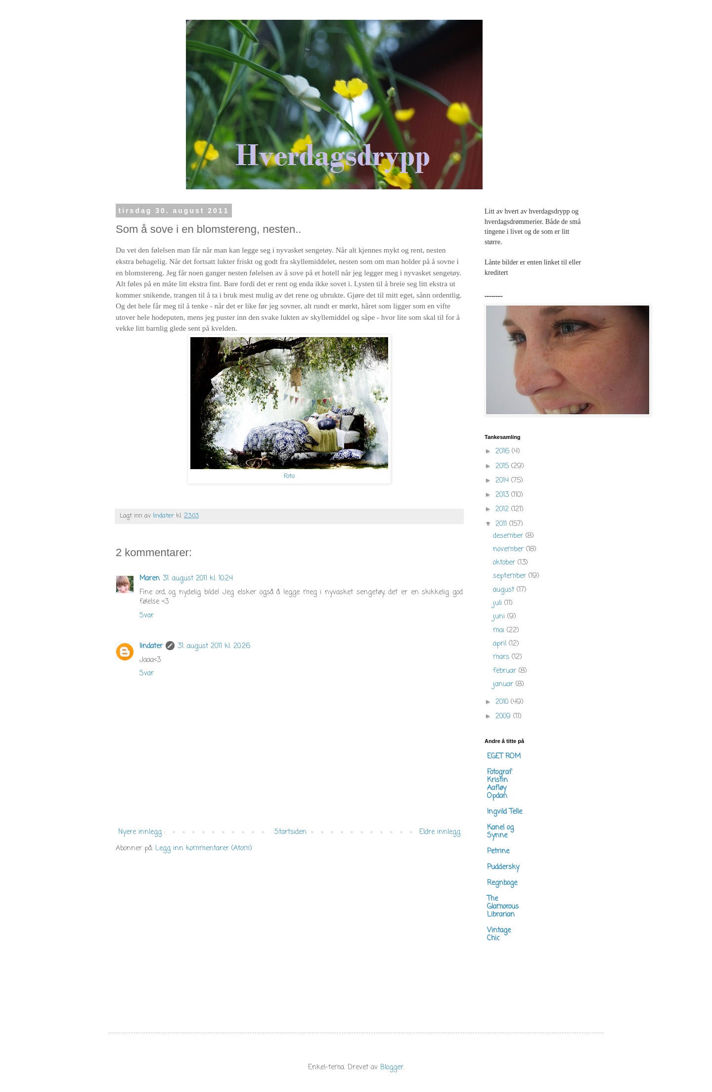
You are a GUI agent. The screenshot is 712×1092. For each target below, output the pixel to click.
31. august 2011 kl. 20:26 (214, 646)
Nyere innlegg (140, 832)
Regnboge (502, 883)
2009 (504, 716)
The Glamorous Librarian (503, 907)
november (509, 549)
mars (502, 657)
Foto (289, 476)
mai (500, 630)
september (511, 576)
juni (500, 617)
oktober (505, 563)
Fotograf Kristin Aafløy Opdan (499, 784)
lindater (151, 646)
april (501, 644)
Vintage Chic (499, 934)
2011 (502, 524)
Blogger (391, 1067)
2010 (503, 702)
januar (504, 684)
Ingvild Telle (504, 812)
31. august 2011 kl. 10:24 (198, 578)
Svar (146, 616)
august (505, 590)
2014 (503, 481)
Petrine (498, 851)
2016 (503, 451)
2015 (503, 466)
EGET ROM (504, 756)
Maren (149, 578)
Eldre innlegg (439, 832)
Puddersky (503, 867)
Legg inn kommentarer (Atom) (203, 848)
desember (509, 536)
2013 (503, 495)
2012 (503, 509)
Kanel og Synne (500, 832)
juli (498, 603)
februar (506, 671)
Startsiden (290, 832)
